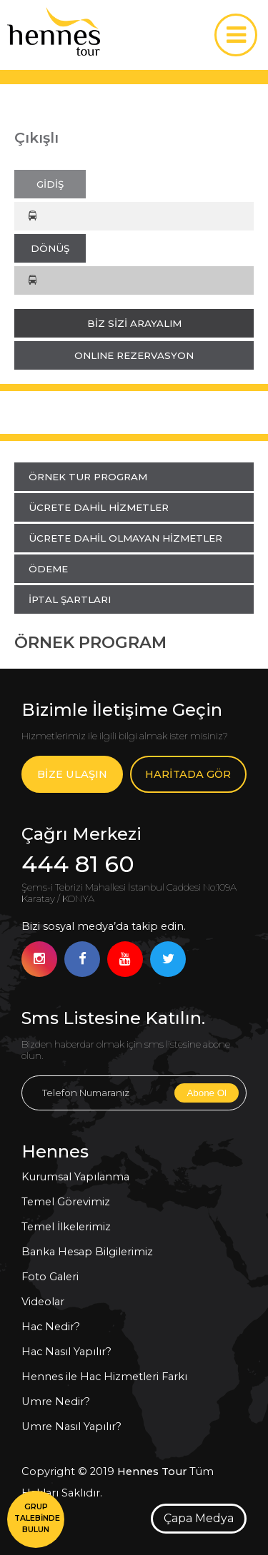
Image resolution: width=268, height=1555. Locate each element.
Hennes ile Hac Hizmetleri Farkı (104, 1376)
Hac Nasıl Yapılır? (66, 1351)
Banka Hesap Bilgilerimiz (87, 1251)
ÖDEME (48, 568)
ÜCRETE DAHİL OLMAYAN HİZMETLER (125, 538)
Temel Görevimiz (65, 1201)
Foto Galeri (50, 1276)
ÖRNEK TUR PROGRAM (88, 476)
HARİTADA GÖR (188, 774)
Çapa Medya (199, 1518)
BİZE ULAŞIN (72, 774)
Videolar (42, 1301)
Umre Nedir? (55, 1401)
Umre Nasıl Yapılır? (71, 1426)
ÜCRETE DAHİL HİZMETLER (99, 507)
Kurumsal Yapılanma (75, 1176)
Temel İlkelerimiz (66, 1226)
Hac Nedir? (50, 1326)
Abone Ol (207, 1093)
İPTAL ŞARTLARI (70, 599)
